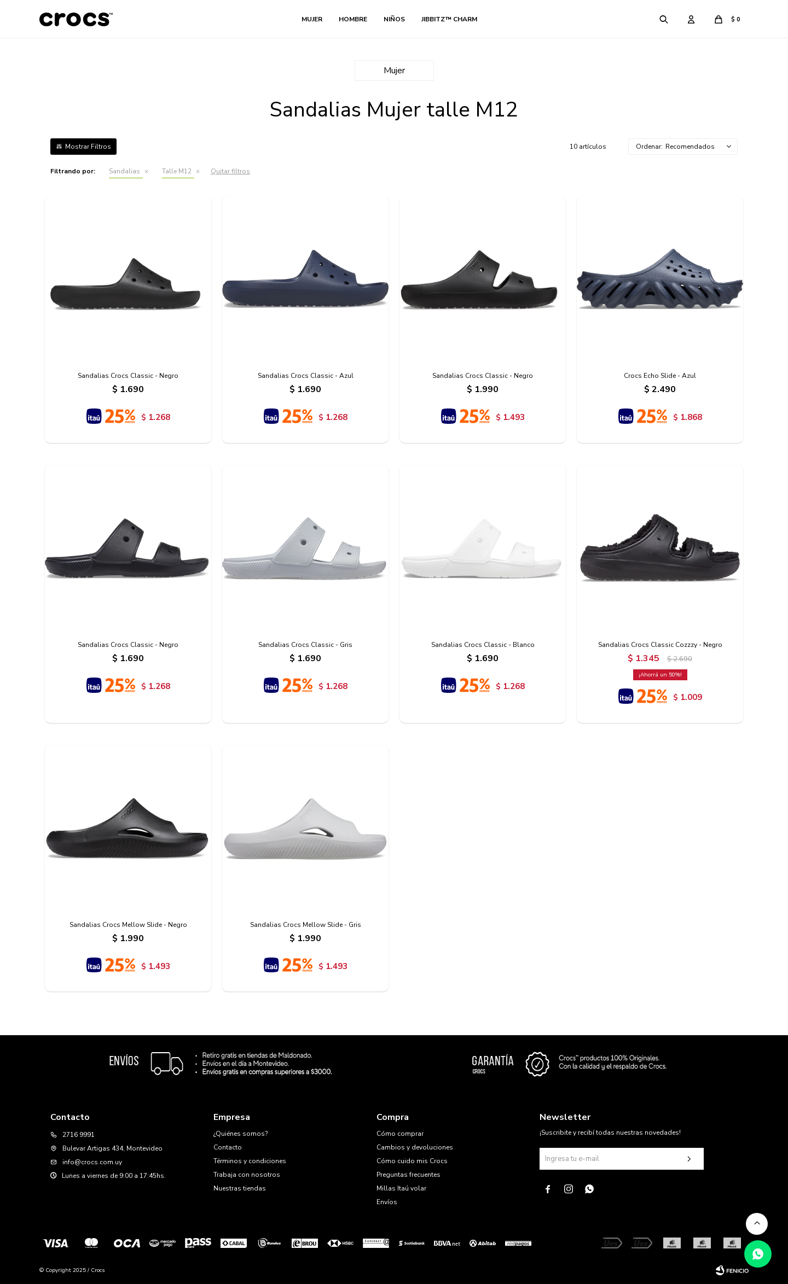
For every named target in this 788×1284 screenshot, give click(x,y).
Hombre (353, 19)
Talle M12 (177, 171)
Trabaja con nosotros (246, 1174)
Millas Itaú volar (401, 1188)
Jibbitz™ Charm (449, 19)
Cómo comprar (400, 1133)
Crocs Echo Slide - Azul (660, 375)
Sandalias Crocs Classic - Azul (306, 375)
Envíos (386, 1202)
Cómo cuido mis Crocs (412, 1161)
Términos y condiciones (249, 1161)
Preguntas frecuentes (408, 1174)
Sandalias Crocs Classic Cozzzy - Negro (660, 644)
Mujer (312, 19)
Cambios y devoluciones (414, 1147)
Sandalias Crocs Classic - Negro (128, 375)
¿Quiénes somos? (240, 1133)
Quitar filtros (230, 171)
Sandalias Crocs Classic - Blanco (483, 644)
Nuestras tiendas (239, 1188)
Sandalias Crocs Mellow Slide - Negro (128, 924)
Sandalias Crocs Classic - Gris (305, 644)
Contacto (227, 1147)
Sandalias (124, 171)
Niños (394, 19)
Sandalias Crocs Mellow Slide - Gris (305, 924)
